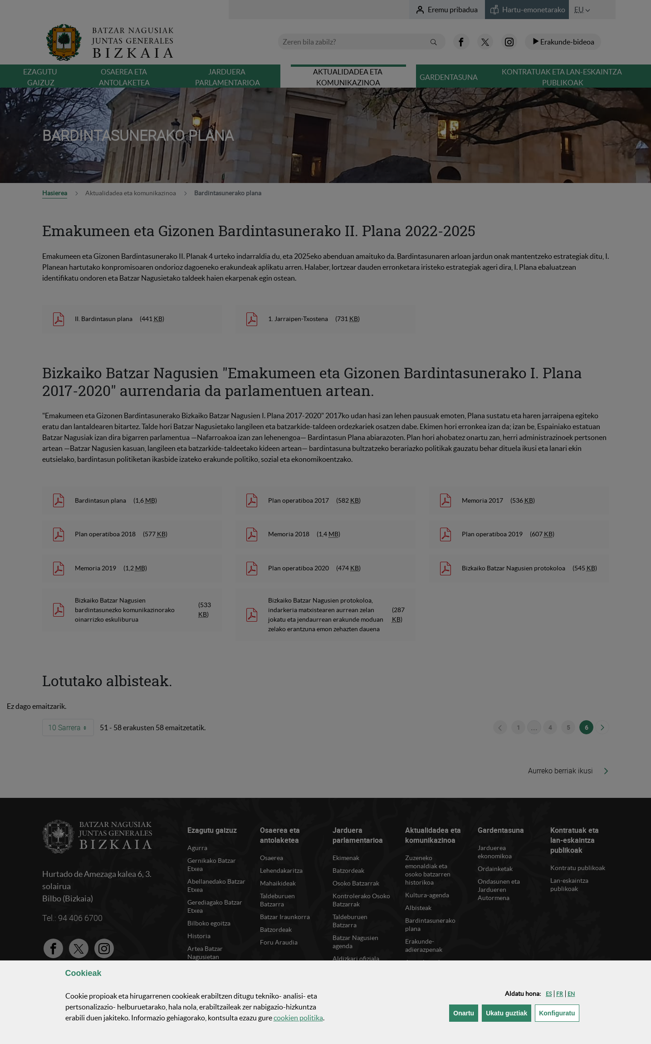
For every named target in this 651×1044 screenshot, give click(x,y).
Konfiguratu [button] (559, 1012)
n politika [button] (298, 1018)
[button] (549, 994)
